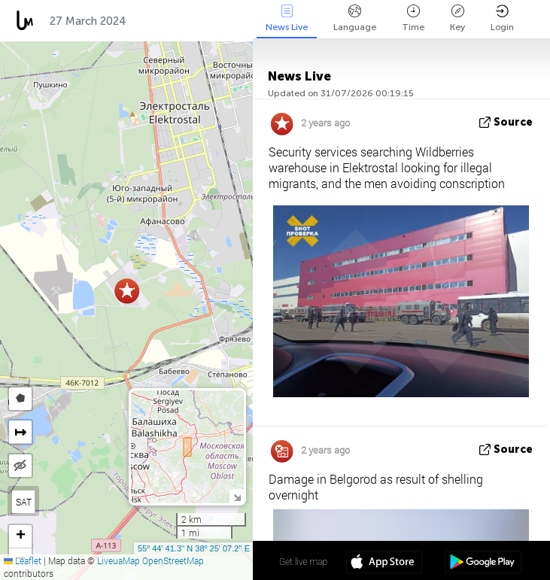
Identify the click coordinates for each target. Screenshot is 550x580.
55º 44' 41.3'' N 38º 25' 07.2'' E (194, 548)
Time (413, 18)
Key (457, 18)
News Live (287, 18)
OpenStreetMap (173, 560)
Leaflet (22, 560)
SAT (24, 502)
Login (502, 18)
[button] (126, 290)
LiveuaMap (118, 560)
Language (354, 18)
